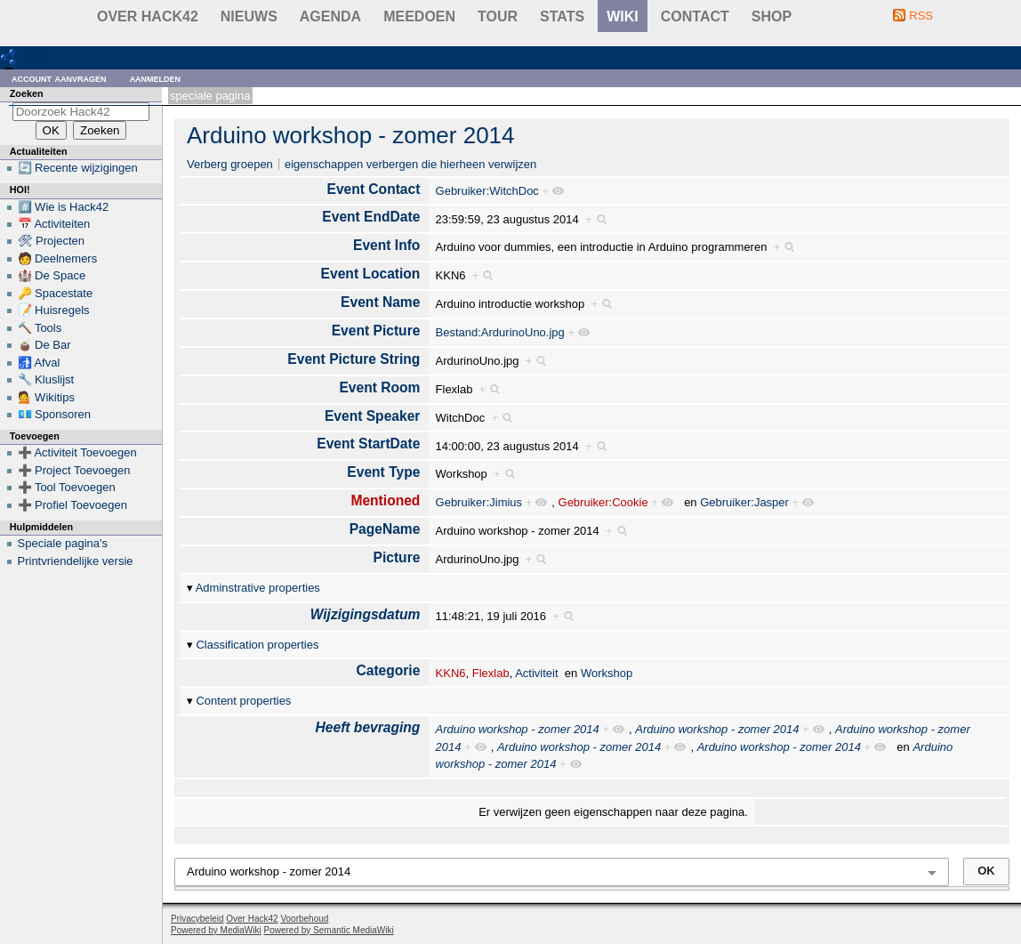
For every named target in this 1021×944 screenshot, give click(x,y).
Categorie (388, 670)
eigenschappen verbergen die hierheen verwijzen (410, 164)
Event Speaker (372, 416)
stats (562, 16)
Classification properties (257, 644)
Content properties (243, 700)
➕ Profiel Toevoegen (72, 505)
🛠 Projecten (51, 240)
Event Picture (376, 330)
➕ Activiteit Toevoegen (77, 452)
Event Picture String (353, 359)
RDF (37, 56)
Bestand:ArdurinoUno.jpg (500, 332)
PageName (385, 529)
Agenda (330, 16)
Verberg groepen (230, 164)
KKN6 (451, 673)
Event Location (371, 273)
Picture (397, 557)
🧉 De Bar (44, 344)
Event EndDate (371, 216)
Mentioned (385, 500)
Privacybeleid (197, 919)
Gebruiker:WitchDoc (487, 191)
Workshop (606, 673)
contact (695, 16)
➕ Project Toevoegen (74, 470)
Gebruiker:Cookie (603, 502)
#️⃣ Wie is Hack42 (63, 207)
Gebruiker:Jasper (744, 502)
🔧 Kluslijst (46, 379)
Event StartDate (368, 443)
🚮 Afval (39, 362)
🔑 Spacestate (55, 293)
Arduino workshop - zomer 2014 (351, 135)
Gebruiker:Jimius (479, 502)
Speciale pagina (210, 95)
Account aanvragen (59, 78)
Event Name (380, 302)
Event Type (383, 472)
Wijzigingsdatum (365, 614)
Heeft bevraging (368, 727)
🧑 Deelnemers (58, 258)
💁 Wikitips (46, 397)
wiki (623, 16)
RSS (921, 15)
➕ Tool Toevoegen (67, 487)
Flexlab (491, 673)
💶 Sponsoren (55, 414)
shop (772, 16)
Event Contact (374, 189)
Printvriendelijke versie (75, 561)
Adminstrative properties (258, 587)
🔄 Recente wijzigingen (78, 167)
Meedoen (419, 16)
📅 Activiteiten (54, 223)
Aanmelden (155, 78)
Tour (498, 16)
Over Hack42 (147, 16)
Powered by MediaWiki (216, 930)
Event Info (386, 245)
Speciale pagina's (63, 543)
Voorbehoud (304, 919)
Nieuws (249, 16)
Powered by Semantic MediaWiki (329, 930)
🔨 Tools (40, 328)
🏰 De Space (52, 275)
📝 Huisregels (54, 310)
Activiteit (536, 673)
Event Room (379, 387)
